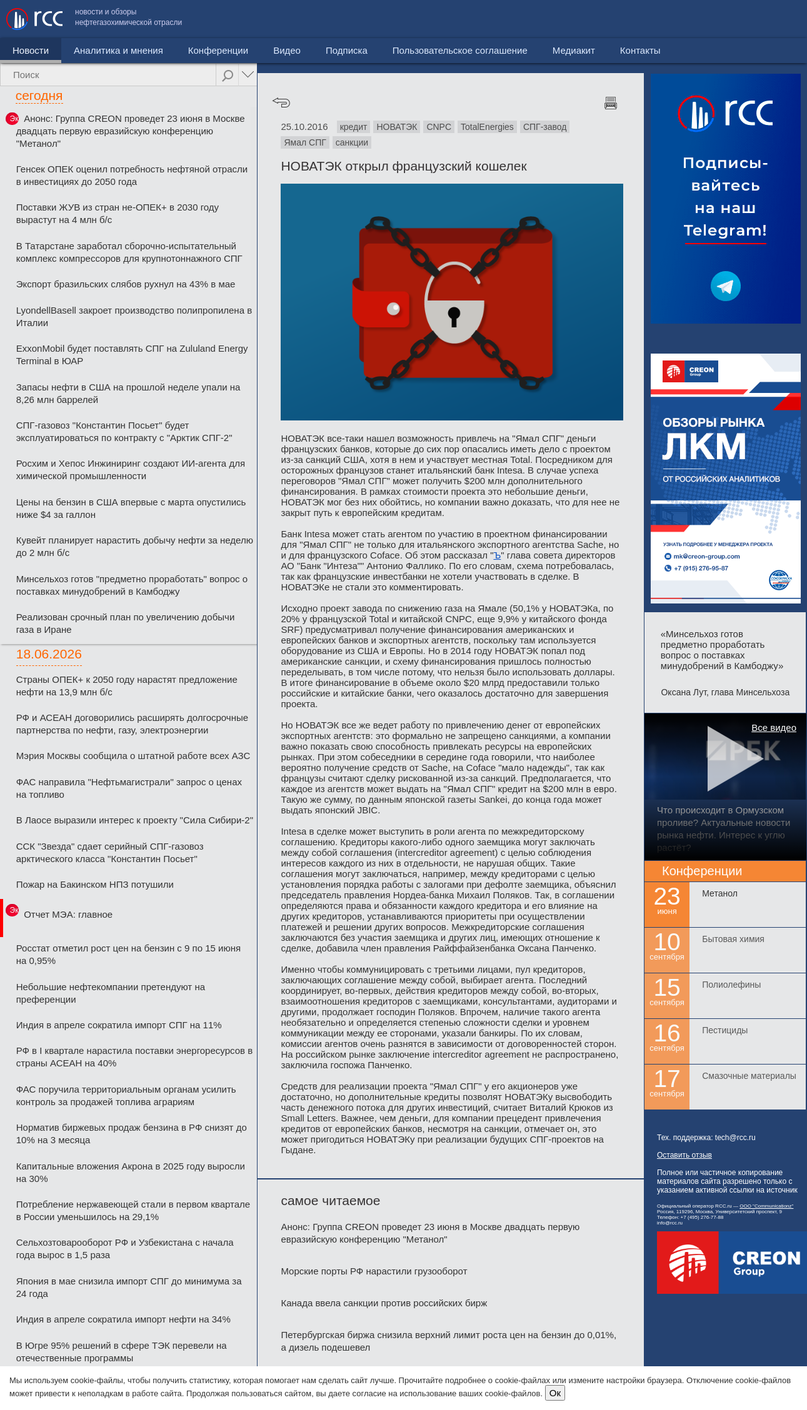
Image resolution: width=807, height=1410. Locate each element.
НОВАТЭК (396, 127)
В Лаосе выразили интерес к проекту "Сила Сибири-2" (134, 820)
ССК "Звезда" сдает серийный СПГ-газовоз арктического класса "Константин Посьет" (110, 852)
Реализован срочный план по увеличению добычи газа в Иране (125, 623)
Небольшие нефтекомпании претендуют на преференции (110, 993)
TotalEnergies (487, 127)
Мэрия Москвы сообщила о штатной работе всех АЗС (133, 755)
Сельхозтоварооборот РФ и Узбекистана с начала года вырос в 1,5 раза (125, 1248)
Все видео (773, 727)
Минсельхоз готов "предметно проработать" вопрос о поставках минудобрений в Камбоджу (132, 585)
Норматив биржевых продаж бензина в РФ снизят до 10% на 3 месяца (131, 1133)
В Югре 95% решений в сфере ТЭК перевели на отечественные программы (121, 1351)
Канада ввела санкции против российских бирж (384, 1303)
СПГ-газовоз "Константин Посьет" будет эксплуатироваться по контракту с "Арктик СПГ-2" (124, 431)
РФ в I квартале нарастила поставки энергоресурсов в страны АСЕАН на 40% (134, 1056)
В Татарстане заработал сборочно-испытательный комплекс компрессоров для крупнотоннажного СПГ (129, 252)
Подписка (347, 50)
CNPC (438, 127)
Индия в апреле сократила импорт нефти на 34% (123, 1319)
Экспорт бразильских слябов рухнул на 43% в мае (126, 284)
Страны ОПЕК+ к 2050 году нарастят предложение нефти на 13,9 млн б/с (127, 685)
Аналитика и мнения (118, 50)
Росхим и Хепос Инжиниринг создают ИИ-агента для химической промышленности (130, 469)
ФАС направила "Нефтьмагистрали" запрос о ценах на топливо (129, 788)
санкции (352, 142)
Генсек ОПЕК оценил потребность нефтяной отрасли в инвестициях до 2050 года (132, 175)
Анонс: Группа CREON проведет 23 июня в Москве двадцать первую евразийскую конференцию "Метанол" (130, 131)
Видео (287, 50)
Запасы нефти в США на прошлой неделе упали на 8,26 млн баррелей (128, 393)
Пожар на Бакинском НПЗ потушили (95, 884)
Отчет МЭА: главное (68, 914)
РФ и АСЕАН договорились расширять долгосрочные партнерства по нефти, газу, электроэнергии (132, 723)
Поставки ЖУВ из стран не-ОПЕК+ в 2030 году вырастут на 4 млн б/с (117, 213)
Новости (31, 50)
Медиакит (707, 19)
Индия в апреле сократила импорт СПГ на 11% (119, 1025)
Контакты (774, 19)
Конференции (218, 50)
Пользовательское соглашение (593, 19)
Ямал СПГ (305, 142)
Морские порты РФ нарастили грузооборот (374, 1271)
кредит (354, 127)
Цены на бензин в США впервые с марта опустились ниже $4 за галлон (131, 508)
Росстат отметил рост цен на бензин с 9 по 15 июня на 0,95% (128, 954)
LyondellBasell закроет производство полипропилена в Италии (134, 316)
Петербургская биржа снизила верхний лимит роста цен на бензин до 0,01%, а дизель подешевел (448, 1341)
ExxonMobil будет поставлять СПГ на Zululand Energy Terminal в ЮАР (132, 354)
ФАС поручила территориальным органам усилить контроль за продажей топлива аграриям (126, 1095)
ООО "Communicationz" (766, 1206)
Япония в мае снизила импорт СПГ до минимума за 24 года (129, 1287)
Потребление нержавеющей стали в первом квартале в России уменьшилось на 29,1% (133, 1210)
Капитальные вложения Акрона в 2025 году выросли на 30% (130, 1172)
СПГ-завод (545, 127)
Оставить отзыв (684, 1155)
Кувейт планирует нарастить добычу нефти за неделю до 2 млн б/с (134, 546)
